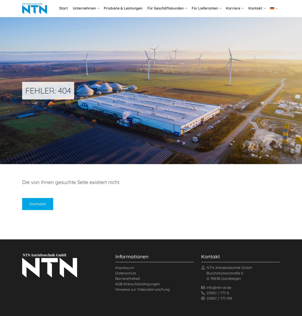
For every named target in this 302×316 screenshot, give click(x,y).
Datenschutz (125, 273)
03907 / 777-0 (215, 293)
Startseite (37, 204)
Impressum (124, 267)
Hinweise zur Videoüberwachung (142, 289)
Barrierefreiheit (127, 278)
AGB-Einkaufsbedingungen (137, 284)
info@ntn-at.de (216, 287)
